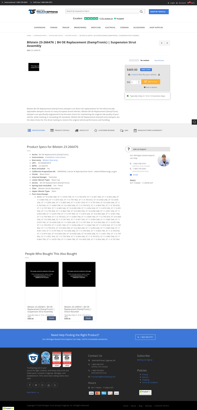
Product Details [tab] (59, 130)
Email (134, 174)
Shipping (145, 380)
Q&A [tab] (124, 130)
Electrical (110, 27)
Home (125, 406)
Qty (128, 82)
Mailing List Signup (145, 360)
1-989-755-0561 (22, 2)
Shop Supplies (156, 27)
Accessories (139, 27)
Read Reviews (159, 60)
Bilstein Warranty (50, 160)
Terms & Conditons (150, 382)
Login (171, 3)
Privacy (145, 374)
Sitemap (148, 406)
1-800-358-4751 (46, 2)
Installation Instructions (55, 157)
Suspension (39, 27)
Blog (140, 406)
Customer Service (161, 406)
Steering (124, 27)
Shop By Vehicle (157, 11)
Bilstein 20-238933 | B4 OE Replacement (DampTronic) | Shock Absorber (77, 309)
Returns (145, 377)
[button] (8, 407)
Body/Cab (95, 27)
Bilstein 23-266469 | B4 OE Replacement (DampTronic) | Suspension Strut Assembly (41, 309)
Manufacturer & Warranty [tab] (148, 130)
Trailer (65, 27)
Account (181, 3)
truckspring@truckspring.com (103, 376)
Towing (53, 27)
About (133, 406)
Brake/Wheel (80, 27)
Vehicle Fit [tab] (82, 130)
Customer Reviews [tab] (104, 130)
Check (134, 74)
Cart (190, 3)
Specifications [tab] (36, 130)
